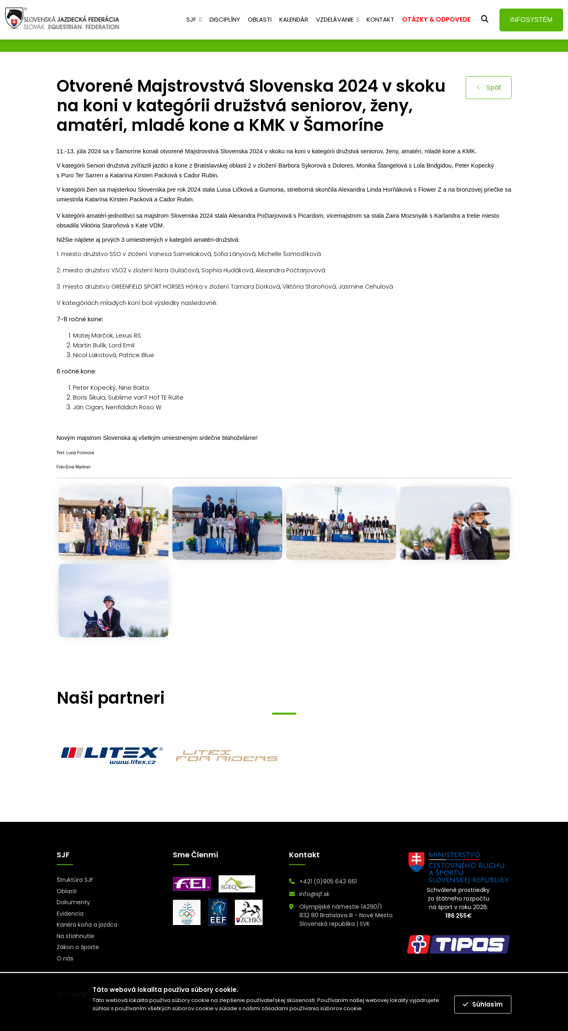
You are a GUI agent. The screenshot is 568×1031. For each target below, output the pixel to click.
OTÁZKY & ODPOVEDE (436, 19)
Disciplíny (225, 19)
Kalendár (293, 19)
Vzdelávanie (335, 19)
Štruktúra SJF (75, 880)
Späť (488, 87)
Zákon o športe (78, 947)
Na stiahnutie (75, 936)
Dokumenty (73, 902)
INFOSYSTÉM (531, 19)
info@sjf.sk (314, 894)
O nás (65, 958)
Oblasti (260, 19)
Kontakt (380, 19)
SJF (191, 19)
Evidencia (70, 914)
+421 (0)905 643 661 (328, 881)
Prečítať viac (381, 1008)
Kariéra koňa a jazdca (87, 925)
